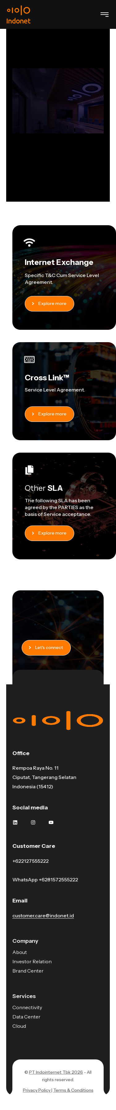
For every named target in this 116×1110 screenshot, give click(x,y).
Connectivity (27, 1007)
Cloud (19, 1026)
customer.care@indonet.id (43, 915)
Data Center (26, 1017)
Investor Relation (32, 961)
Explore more (50, 303)
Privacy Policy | (37, 1090)
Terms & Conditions (73, 1090)
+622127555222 (30, 861)
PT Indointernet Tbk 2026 (56, 1072)
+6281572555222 (58, 879)
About (19, 952)
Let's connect (47, 647)
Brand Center (28, 971)
